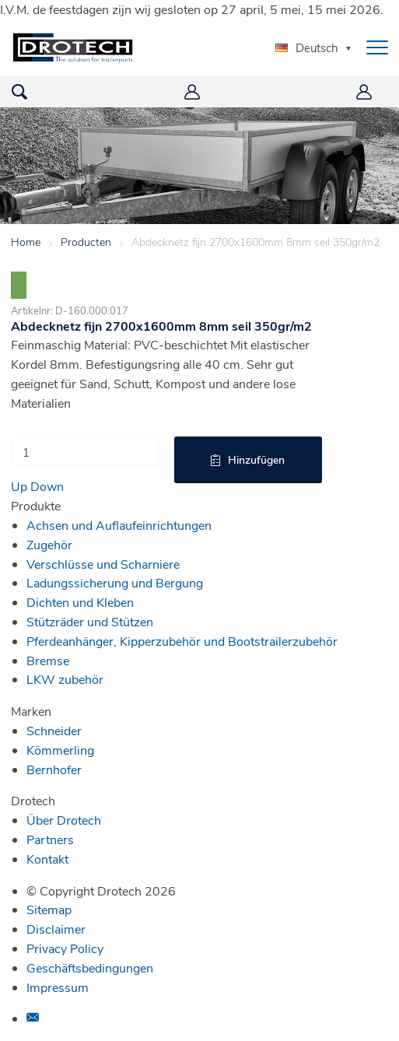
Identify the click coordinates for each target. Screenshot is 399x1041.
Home (25, 241)
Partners (50, 839)
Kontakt (47, 858)
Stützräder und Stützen (89, 621)
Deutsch (306, 47)
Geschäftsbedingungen (89, 967)
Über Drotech (63, 819)
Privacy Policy (64, 948)
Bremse (47, 660)
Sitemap (49, 909)
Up (19, 486)
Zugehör (49, 544)
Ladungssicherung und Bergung (114, 582)
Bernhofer (54, 769)
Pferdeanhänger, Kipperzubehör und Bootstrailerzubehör (182, 641)
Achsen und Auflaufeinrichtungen (119, 525)
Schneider (54, 730)
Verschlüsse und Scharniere (103, 564)
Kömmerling (60, 749)
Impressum (57, 987)
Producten (86, 241)
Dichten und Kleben (80, 602)
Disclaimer (56, 928)
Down (47, 486)
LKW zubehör (64, 679)
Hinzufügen (256, 459)
